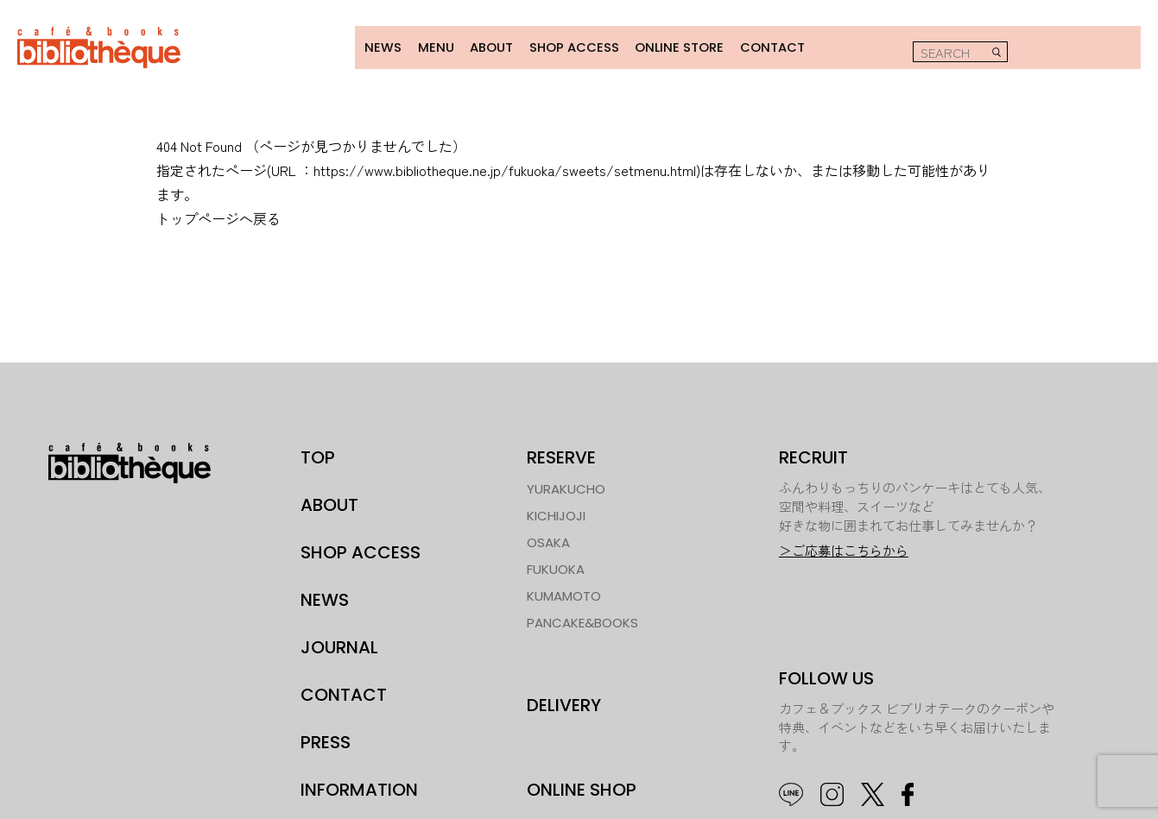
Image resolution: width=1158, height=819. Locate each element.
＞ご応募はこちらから (843, 549)
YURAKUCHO (566, 487)
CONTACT (763, 46)
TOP (318, 456)
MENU (425, 46)
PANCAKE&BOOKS (582, 621)
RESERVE (561, 456)
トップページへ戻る (218, 216)
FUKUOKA (556, 567)
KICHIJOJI (556, 514)
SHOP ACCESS (566, 46)
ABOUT (481, 46)
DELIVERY (564, 702)
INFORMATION (359, 788)
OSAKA (548, 541)
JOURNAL (339, 645)
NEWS (372, 46)
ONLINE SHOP (581, 788)
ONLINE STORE (671, 46)
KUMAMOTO (564, 594)
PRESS (326, 740)
